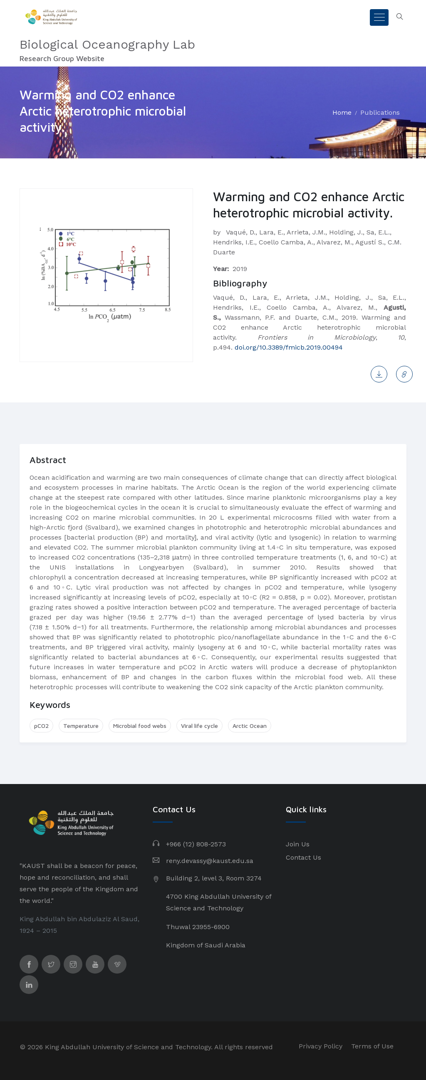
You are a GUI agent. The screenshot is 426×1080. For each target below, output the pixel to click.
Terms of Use (372, 1046)
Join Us (298, 844)
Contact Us (303, 857)
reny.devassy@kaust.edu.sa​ (209, 861)
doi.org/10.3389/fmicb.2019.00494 (289, 347)
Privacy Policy (320, 1046)
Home (342, 112)
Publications (380, 112)
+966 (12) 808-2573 (196, 844)
